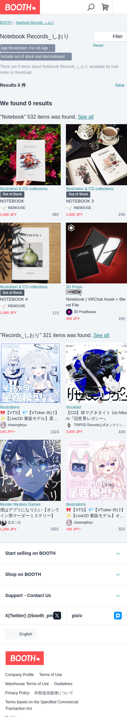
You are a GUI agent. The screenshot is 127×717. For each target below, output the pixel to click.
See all (86, 117)
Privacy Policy (17, 693)
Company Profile (19, 675)
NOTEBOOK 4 (14, 299)
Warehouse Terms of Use (27, 684)
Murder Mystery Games (20, 504)
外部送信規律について (53, 693)
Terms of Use (50, 675)
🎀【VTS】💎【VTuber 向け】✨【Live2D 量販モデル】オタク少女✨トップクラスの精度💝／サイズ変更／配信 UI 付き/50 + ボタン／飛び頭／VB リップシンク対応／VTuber (96, 513)
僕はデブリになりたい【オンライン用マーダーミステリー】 (29, 512)
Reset (98, 45)
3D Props (74, 287)
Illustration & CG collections (23, 189)
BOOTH (5, 22)
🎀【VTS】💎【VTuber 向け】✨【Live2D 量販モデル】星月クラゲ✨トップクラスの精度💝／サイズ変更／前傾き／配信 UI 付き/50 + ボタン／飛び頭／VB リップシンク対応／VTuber (30, 416)
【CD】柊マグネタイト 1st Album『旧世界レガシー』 (96, 415)
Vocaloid (73, 407)
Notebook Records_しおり (35, 22)
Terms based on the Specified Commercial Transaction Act (41, 705)
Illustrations (9, 407)
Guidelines (63, 684)
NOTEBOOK (12, 201)
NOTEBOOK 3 (80, 201)
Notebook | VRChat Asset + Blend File (95, 302)
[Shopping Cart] (105, 7)
